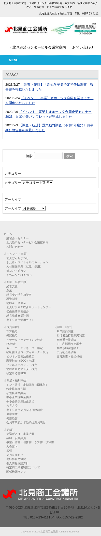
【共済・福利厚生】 (16, 380)
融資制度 (12, 298)
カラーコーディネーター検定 (24, 348)
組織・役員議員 (16, 438)
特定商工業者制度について (23, 467)
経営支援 (12, 286)
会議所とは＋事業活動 (20, 433)
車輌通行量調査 (66, 339)
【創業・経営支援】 (16, 282)
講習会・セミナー (17, 238)
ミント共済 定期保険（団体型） (27, 384)
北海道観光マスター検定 (21, 368)
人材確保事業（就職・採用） (24, 266)
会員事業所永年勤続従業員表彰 (26, 422)
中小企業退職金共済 (19, 397)
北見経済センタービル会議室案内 (39, 47)
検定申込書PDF (16, 373)
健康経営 (12, 418)
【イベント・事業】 (16, 253)
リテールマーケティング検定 (24, 339)
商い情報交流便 (16, 458)
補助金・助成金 (16, 303)
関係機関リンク (16, 471)
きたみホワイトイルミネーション (27, 262)
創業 (9, 290)
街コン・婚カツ (16, 270)
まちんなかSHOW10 (19, 274)
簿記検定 (12, 335)
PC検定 (11, 343)
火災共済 (12, 405)
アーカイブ (13, 208)
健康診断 (12, 413)
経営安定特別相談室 (19, 294)
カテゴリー (13, 183)
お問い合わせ (83, 47)
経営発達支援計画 (17, 315)
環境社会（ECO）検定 (20, 360)
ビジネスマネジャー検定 (21, 364)
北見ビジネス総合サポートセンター (28, 307)
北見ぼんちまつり (17, 258)
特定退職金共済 (16, 388)
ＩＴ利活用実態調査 (69, 343)
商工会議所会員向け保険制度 (24, 409)
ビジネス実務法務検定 (20, 356)
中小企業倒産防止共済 (20, 401)
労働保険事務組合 (17, 311)
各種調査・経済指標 (69, 356)
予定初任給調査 (66, 352)
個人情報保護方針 (17, 463)
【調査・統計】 (64, 327)
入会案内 (12, 446)
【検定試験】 (12, 327)
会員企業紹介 (14, 454)
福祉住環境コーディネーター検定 (27, 352)
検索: (29, 156)
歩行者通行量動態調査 (71, 335)
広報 (9, 450)
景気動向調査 (65, 331)
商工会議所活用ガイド (20, 319)
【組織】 (9, 429)
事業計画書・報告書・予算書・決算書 (30, 442)
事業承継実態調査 (68, 348)
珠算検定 (12, 331)
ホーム (8, 233)
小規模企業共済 (16, 393)
